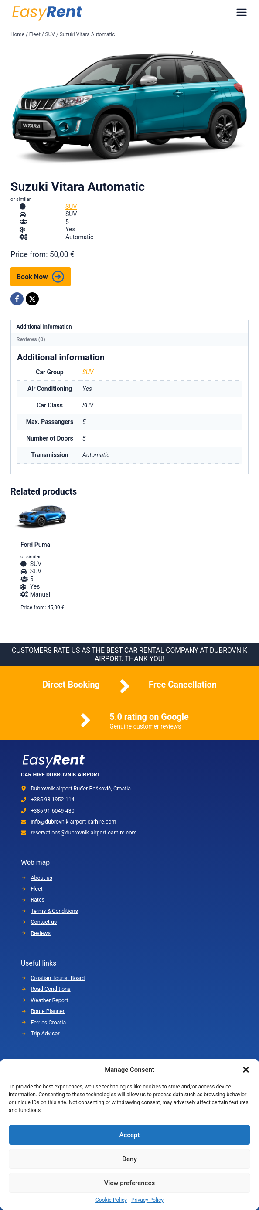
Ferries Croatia (48, 1022)
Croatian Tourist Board (58, 978)
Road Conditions (50, 989)
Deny (129, 1159)
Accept (129, 1135)
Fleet (36, 888)
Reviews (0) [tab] (31, 339)
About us (41, 877)
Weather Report (49, 1000)
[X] (32, 298)
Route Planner (48, 1011)
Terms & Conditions (54, 911)
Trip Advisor (45, 1033)
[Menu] (242, 12)
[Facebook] (17, 298)
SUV (71, 206)
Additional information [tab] (44, 326)
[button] (246, 1069)
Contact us (44, 922)
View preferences (129, 1183)
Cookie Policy (111, 1200)
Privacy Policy (147, 1200)
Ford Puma (35, 544)
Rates (37, 899)
